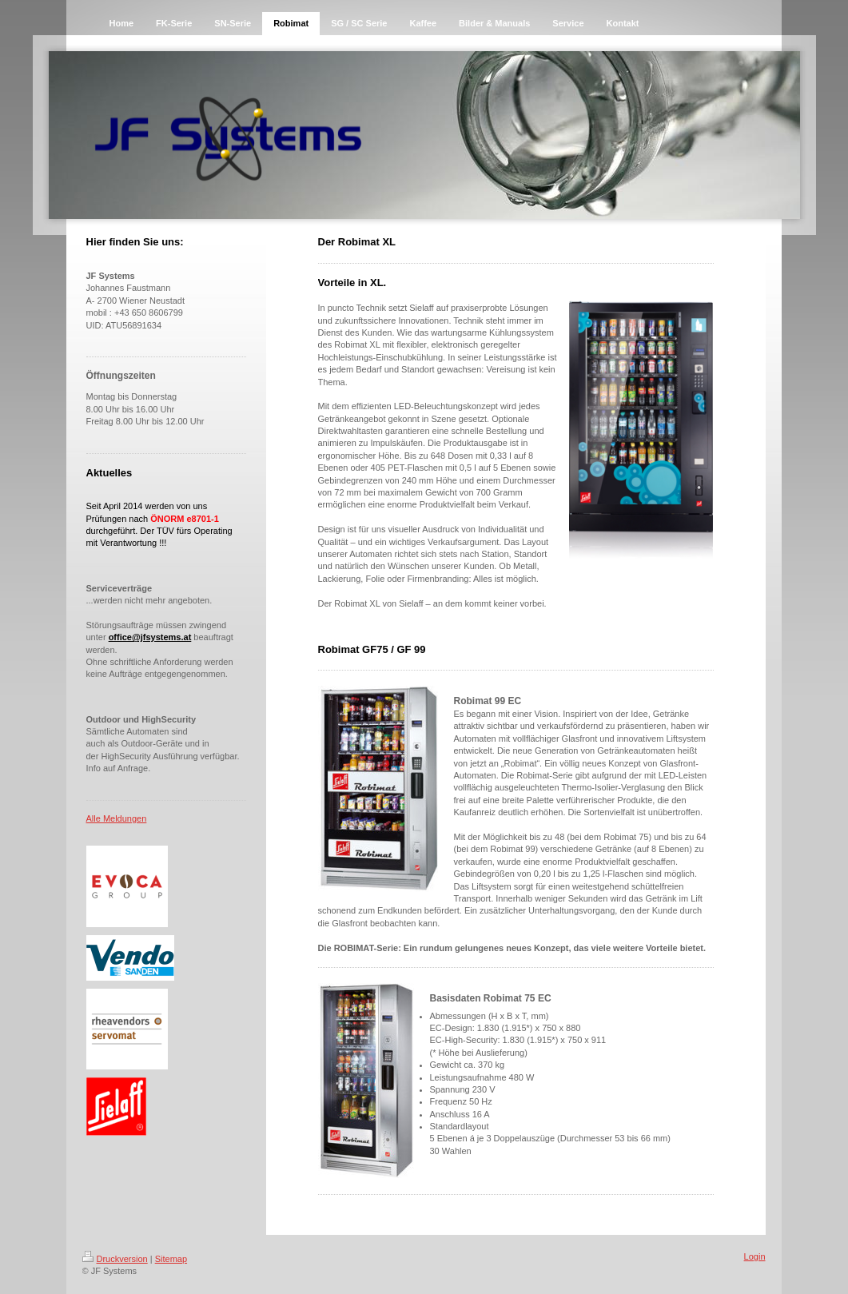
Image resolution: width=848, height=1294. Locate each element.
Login (755, 1256)
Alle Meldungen (116, 818)
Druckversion (115, 1259)
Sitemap (171, 1259)
